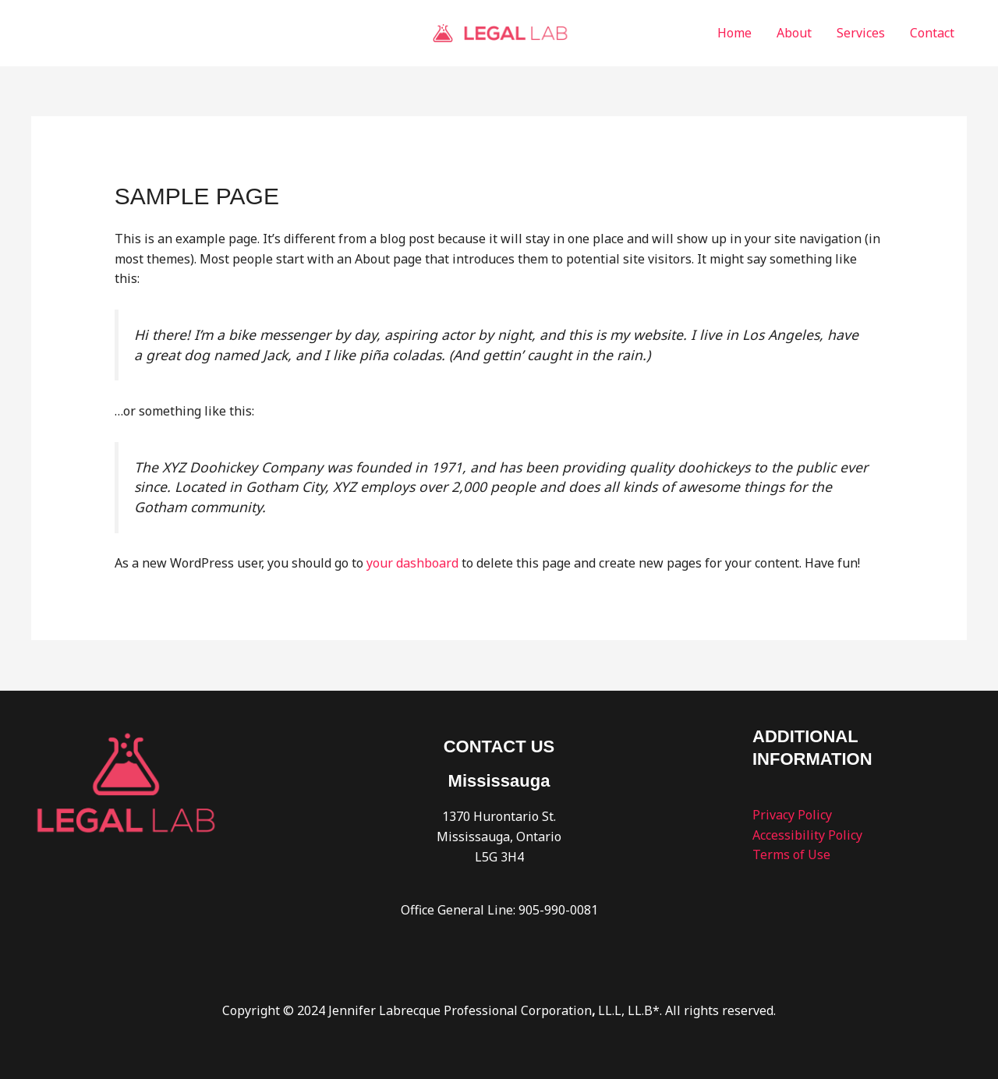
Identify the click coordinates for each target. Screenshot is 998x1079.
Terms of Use (791, 854)
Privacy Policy (792, 814)
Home (734, 32)
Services (861, 32)
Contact (932, 32)
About (794, 32)
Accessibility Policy (807, 835)
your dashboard (412, 562)
